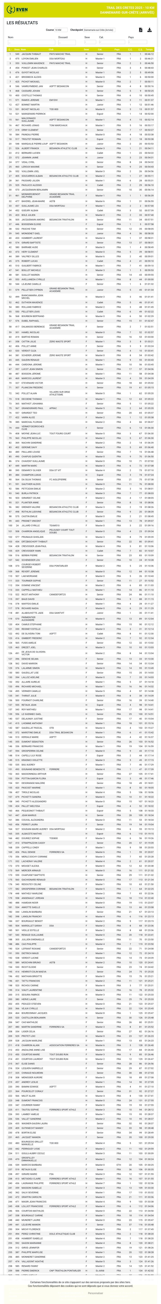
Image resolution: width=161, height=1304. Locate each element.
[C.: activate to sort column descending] (10, 49)
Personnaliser (95, 1293)
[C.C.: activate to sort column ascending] (130, 49)
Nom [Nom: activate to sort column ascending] (23, 49)
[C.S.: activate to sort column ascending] (140, 49)
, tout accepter (70, 1293)
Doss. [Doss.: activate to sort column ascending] (17, 49)
